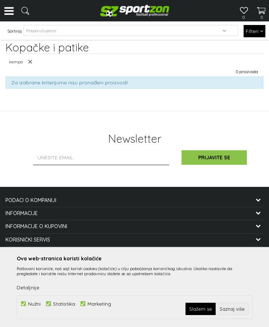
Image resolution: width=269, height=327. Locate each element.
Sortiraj (14, 31)
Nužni (34, 303)
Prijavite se (214, 157)
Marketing (99, 303)
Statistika (64, 303)
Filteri (254, 31)
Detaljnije (28, 287)
